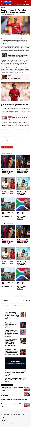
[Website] (23, 301)
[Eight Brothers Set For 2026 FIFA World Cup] (4, 118)
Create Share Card (6, 147)
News (3, 7)
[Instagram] (27, 301)
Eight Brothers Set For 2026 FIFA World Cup (18, 118)
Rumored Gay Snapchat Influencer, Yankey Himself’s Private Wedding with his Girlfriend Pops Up (11, 342)
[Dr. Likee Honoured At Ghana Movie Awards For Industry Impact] (4, 77)
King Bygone (4, 14)
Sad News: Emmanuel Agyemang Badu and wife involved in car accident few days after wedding (11, 352)
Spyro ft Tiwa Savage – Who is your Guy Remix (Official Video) (14, 399)
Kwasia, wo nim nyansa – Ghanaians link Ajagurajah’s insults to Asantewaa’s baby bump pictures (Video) (11, 394)
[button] (2, 1)
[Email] (21, 296)
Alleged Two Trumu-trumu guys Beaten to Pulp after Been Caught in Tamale (11, 405)
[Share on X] (18, 296)
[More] (28, 296)
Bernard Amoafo (8, 336)
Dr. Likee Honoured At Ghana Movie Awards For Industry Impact (17, 78)
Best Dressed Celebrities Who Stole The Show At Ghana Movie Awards (18, 56)
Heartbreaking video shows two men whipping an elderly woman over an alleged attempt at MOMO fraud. (12, 315)
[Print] (26, 296)
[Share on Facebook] (15, 296)
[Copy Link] (23, 296)
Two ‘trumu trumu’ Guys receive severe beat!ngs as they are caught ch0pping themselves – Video (14, 373)
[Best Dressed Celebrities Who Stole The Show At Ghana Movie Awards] (4, 55)
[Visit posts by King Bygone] (2, 301)
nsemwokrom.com (8, 144)
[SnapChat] (29, 301)
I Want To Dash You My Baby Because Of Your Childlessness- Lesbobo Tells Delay (11, 333)
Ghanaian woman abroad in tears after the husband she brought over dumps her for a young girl (12, 388)
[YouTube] (26, 301)
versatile (9, 60)
